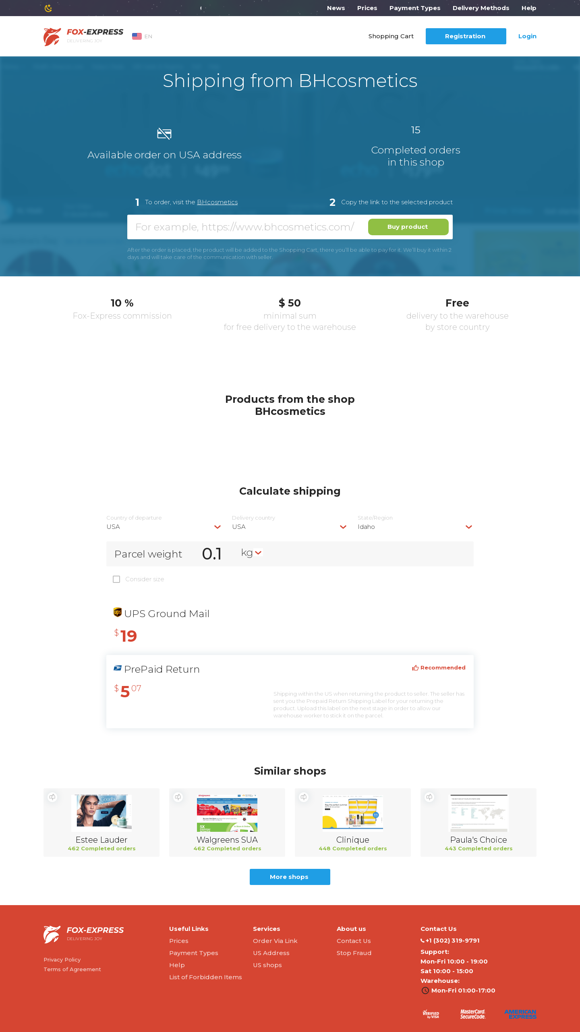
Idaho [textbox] (366, 527)
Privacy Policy (62, 959)
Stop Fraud (354, 953)
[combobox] (164, 526)
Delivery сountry (253, 517)
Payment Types (415, 8)
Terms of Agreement (72, 969)
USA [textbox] (113, 527)
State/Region (375, 517)
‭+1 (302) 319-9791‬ (450, 940)
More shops (289, 877)
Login (527, 36)
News (336, 8)
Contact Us (354, 941)
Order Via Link (275, 941)
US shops (267, 965)
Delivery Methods (481, 8)
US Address (271, 953)
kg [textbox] (247, 552)
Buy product (407, 226)
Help (529, 8)
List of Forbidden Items (205, 977)
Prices (367, 8)
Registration (465, 36)
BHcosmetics (217, 202)
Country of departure (134, 517)
